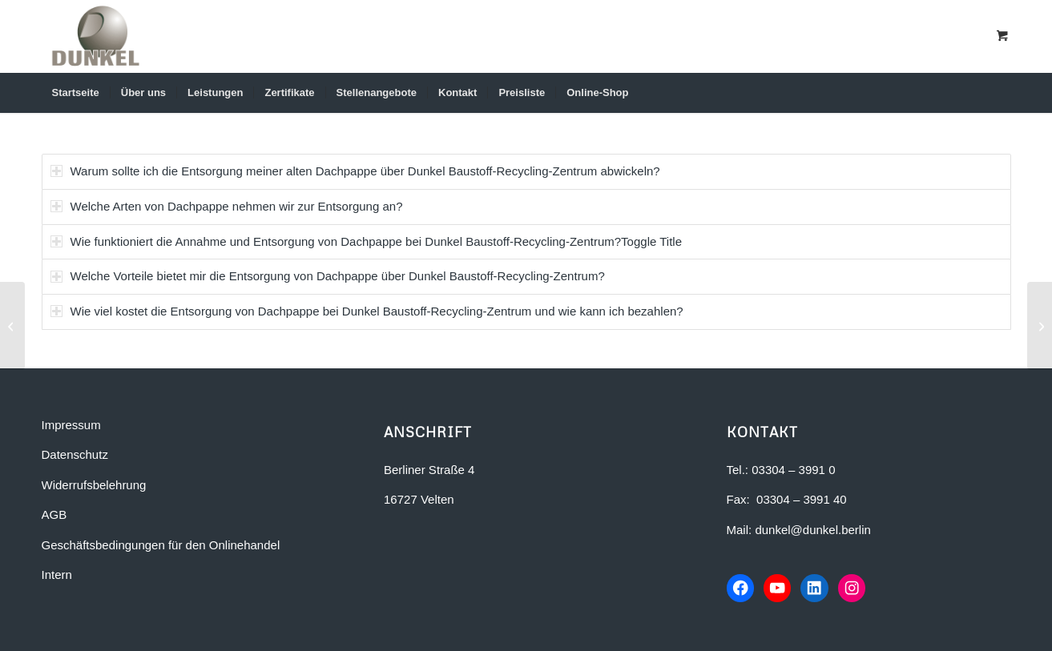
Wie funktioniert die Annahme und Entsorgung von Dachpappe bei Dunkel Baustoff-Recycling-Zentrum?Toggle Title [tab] (366, 241)
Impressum (71, 425)
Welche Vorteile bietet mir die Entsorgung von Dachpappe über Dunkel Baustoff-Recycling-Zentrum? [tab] (327, 276)
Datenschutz (75, 454)
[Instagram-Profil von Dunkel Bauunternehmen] (856, 588)
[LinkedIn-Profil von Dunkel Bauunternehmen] (818, 588)
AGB (54, 514)
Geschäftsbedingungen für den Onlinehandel (161, 545)
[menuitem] (76, 93)
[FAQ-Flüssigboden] (12, 326)
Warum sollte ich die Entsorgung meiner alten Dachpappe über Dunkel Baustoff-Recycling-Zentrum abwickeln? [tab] (355, 171)
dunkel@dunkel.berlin (813, 529)
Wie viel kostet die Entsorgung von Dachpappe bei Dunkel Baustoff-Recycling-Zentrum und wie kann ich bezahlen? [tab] (366, 311)
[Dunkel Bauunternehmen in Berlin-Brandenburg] (96, 36)
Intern (57, 574)
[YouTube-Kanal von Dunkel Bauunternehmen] (779, 588)
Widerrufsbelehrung (94, 485)
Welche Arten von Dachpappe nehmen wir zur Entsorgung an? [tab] (226, 206)
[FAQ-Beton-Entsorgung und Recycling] (1039, 326)
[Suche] (987, 93)
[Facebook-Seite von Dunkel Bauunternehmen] (741, 588)
